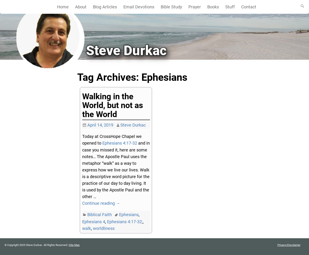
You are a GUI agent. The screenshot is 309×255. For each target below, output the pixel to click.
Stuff (230, 6)
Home (63, 6)
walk (86, 228)
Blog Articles (105, 6)
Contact (248, 6)
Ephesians (129, 214)
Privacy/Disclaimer (288, 245)
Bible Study (171, 6)
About (80, 6)
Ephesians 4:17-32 (119, 143)
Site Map (74, 245)
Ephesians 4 (93, 221)
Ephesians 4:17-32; (125, 221)
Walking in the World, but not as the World (112, 105)
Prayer (194, 6)
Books (213, 6)
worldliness (104, 228)
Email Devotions (138, 6)
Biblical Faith (99, 214)
